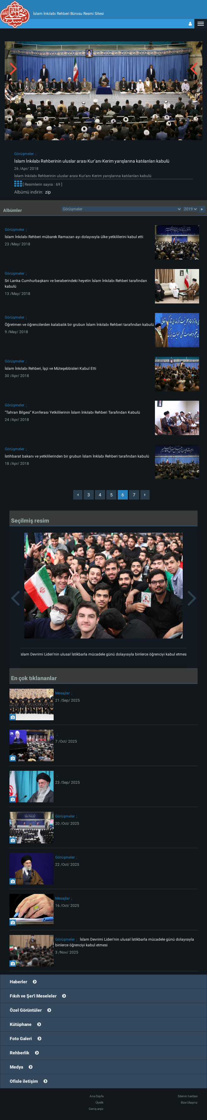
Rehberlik (19, 1052)
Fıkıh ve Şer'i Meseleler (33, 995)
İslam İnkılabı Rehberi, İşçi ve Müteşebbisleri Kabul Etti (50, 368)
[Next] (145, 495)
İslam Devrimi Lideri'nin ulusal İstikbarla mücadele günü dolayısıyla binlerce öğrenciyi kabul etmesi (103, 654)
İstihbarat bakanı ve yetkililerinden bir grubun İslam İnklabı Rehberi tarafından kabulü (77, 456)
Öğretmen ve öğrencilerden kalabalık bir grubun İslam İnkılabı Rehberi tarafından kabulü (79, 324)
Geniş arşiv (96, 1109)
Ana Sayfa (97, 1096)
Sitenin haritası (188, 1096)
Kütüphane (21, 1024)
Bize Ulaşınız (189, 1102)
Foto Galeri (21, 1038)
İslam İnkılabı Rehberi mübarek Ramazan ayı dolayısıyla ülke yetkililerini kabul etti (74, 237)
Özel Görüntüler (26, 1010)
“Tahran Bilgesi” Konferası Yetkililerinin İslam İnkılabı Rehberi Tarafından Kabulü (72, 412)
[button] (200, 23)
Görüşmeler (24, 154)
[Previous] (77, 495)
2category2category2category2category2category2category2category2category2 (122, 209)
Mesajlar (62, 693)
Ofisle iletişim (24, 1081)
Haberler (18, 981)
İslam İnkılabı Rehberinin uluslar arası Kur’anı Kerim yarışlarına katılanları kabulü (91, 161)
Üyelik (100, 1102)
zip (47, 192)
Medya (16, 1066)
